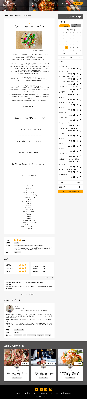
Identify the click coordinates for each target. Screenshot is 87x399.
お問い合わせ (48, 3)
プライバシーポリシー (56, 393)
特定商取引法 (68, 393)
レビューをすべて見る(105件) (28, 294)
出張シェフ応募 (58, 3)
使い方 (30, 393)
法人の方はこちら (21, 393)
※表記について (49, 277)
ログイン (68, 3)
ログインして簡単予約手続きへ (70, 191)
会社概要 (44, 393)
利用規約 (36, 393)
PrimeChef (7, 3)
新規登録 (78, 3)
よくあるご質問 (37, 3)
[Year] (71, 29)
